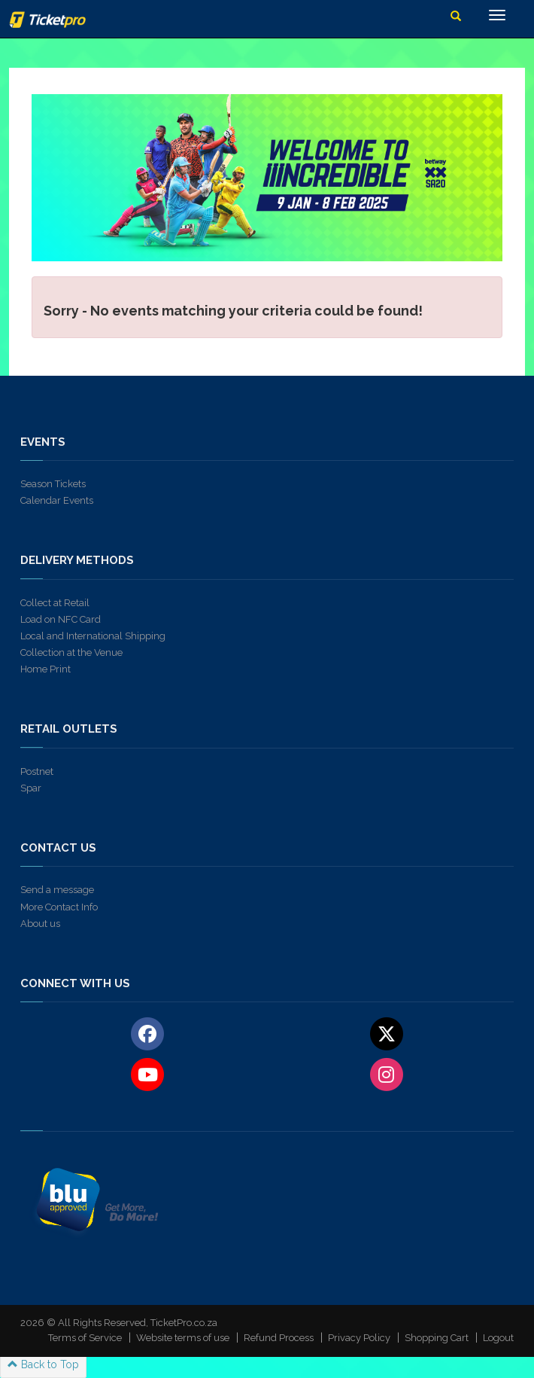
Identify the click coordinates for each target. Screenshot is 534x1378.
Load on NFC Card (60, 619)
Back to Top (43, 1364)
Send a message (57, 889)
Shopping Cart (437, 1337)
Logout (498, 1337)
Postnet (36, 771)
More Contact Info (59, 907)
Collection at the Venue (71, 652)
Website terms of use (182, 1337)
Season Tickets (53, 483)
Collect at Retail (55, 602)
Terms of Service (85, 1337)
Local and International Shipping (92, 636)
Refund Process (279, 1337)
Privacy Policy (359, 1337)
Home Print (45, 669)
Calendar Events (56, 500)
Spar (30, 788)
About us (40, 923)
